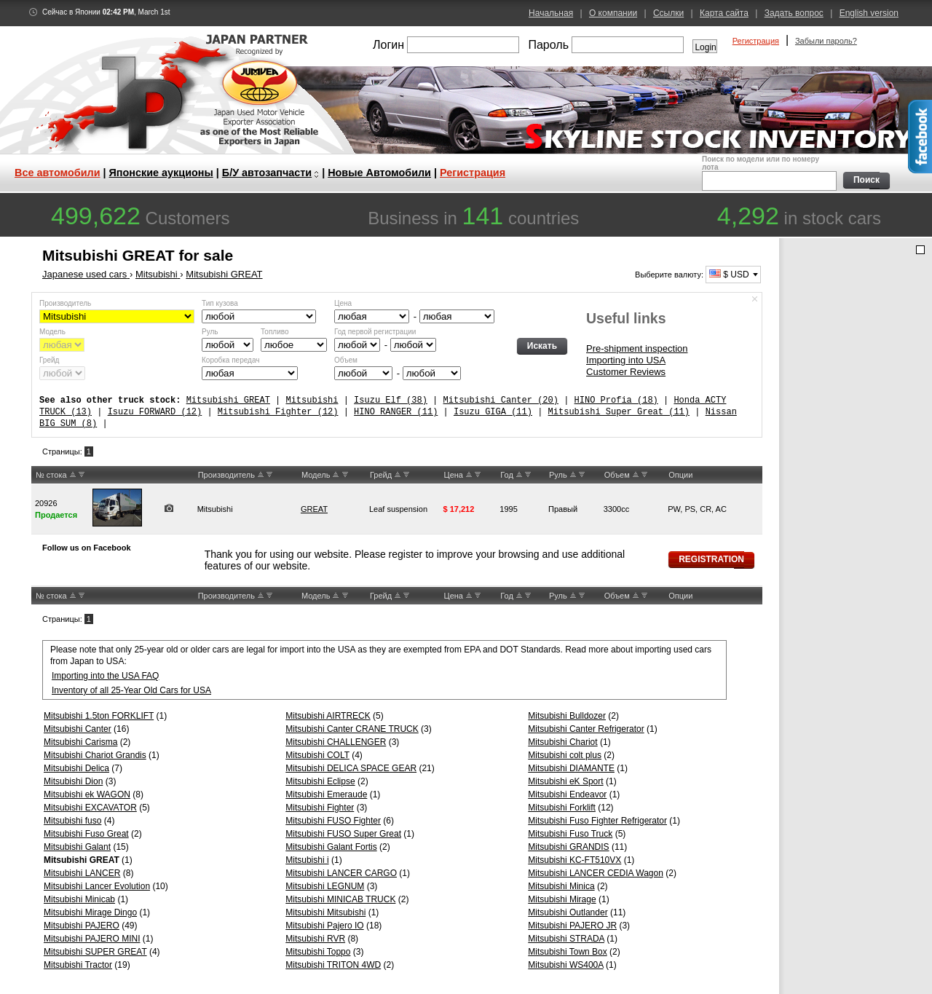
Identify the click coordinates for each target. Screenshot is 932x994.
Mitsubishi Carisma (80, 742)
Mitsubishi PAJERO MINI (92, 939)
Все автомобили (57, 172)
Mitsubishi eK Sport (565, 781)
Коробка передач (230, 360)
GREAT (314, 509)
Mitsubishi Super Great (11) (619, 412)
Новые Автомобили (379, 172)
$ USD (729, 274)
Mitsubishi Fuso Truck (570, 834)
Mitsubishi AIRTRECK (327, 716)
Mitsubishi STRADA (566, 939)
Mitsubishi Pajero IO (324, 925)
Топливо (275, 332)
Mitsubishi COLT (317, 755)
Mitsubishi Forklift (562, 807)
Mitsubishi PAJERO (81, 925)
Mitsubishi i (306, 860)
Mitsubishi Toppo (317, 952)
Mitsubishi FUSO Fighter (333, 821)
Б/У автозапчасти (267, 172)
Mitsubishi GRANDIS (568, 847)
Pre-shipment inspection (636, 348)
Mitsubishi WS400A (565, 965)
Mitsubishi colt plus (564, 755)
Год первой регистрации (375, 332)
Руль (210, 332)
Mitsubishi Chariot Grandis (95, 755)
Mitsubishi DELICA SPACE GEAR (350, 768)
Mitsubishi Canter (77, 729)
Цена (343, 303)
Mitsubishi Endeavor (567, 794)
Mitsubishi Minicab (79, 899)
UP (73, 475)
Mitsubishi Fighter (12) (278, 412)
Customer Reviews (626, 371)
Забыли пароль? (826, 40)
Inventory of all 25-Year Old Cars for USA (131, 690)
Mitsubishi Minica (561, 886)
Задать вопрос (794, 13)
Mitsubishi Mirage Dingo (90, 912)
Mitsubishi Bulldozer (567, 716)
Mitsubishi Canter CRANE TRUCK (352, 729)
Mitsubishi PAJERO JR (572, 925)
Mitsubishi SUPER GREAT (95, 952)
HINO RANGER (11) (396, 412)
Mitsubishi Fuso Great (86, 834)
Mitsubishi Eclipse (320, 781)
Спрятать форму (755, 299)
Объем (346, 360)
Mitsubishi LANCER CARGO (341, 873)
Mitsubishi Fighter (319, 807)
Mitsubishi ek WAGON (87, 794)
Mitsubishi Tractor (78, 965)
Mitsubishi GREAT (228, 400)
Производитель (65, 303)
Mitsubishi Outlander (567, 912)
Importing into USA (626, 360)
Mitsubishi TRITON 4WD (333, 965)
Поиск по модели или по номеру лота (768, 173)
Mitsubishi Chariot (562, 742)
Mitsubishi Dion (73, 781)
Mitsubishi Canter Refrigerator (586, 729)
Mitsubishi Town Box (567, 952)
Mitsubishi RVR (315, 939)
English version (869, 13)
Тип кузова (220, 303)
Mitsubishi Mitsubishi (325, 912)
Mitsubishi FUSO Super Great (343, 834)
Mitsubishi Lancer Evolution (97, 886)
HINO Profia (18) (615, 400)
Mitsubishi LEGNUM (324, 886)
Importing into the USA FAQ (105, 676)
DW (81, 475)
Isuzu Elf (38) (390, 400)
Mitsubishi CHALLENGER (335, 742)
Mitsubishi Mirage (562, 899)
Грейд (49, 360)
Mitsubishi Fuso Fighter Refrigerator (597, 821)
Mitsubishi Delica (76, 768)
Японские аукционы (161, 172)
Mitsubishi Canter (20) (500, 400)
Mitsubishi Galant (77, 847)
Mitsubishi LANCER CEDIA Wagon (595, 873)
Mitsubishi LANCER (82, 873)
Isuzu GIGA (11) (493, 412)
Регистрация (755, 40)
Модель (52, 332)
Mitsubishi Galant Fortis (330, 847)
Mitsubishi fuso (72, 821)
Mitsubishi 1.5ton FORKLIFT (99, 716)
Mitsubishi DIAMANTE (571, 768)
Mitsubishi (311, 400)
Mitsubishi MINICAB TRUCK (340, 899)
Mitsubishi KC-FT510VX (574, 860)
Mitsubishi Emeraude (326, 794)
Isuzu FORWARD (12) (155, 412)
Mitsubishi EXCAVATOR (90, 807)
